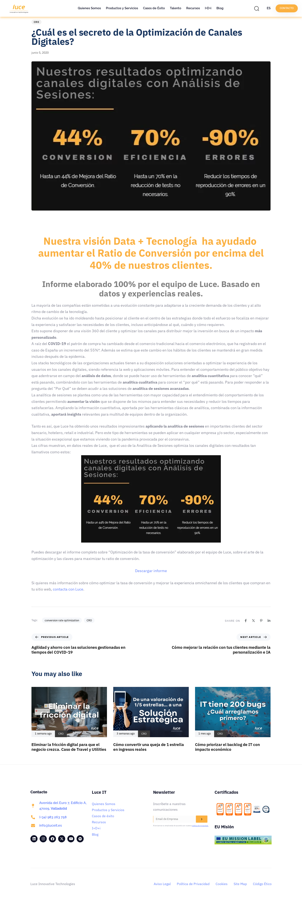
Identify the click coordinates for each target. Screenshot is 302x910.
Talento (175, 8)
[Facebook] (245, 627)
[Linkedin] (269, 627)
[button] (258, 8)
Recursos (193, 8)
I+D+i (208, 8)
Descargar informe (151, 577)
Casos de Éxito (154, 8)
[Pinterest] (261, 627)
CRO (36, 28)
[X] (253, 627)
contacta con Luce (68, 595)
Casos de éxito (103, 822)
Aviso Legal (162, 890)
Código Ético (262, 890)
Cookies (222, 890)
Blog (219, 8)
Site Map (240, 890)
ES (269, 8)
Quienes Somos (89, 8)
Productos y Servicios (122, 8)
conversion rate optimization (62, 626)
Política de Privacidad (193, 890)
